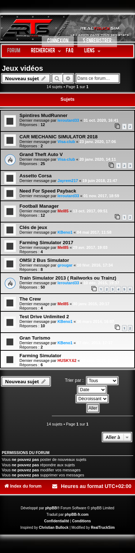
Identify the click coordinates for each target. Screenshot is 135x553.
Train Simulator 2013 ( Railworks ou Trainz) (67, 278)
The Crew (30, 299)
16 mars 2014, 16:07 (95, 321)
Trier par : (91, 380)
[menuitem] (58, 42)
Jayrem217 (68, 180)
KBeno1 (65, 232)
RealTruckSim (102, 528)
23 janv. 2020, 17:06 (98, 141)
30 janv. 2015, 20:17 (91, 304)
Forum (13, 51)
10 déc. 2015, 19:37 (101, 283)
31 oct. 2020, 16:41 (101, 120)
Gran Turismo (34, 338)
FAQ (69, 51)
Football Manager (39, 206)
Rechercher (43, 51)
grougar (65, 265)
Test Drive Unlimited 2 (44, 316)
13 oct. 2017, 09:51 (90, 211)
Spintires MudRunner (43, 115)
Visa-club (66, 141)
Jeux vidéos (22, 68)
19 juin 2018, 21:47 (99, 180)
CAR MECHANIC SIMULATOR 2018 (58, 136)
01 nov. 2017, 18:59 (101, 196)
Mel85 (63, 211)
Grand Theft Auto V (41, 154)
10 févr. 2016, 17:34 (95, 265)
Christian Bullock (53, 528)
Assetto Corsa (35, 175)
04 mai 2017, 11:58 (94, 232)
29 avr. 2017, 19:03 (90, 247)
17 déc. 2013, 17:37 (95, 343)
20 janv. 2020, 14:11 (98, 159)
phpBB (51, 508)
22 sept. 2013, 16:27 (99, 360)
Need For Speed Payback (47, 191)
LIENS (89, 51)
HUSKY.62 (67, 360)
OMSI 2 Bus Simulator (44, 260)
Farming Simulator (40, 355)
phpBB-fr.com (77, 515)
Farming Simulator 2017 (46, 242)
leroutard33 (68, 120)
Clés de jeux (33, 227)
